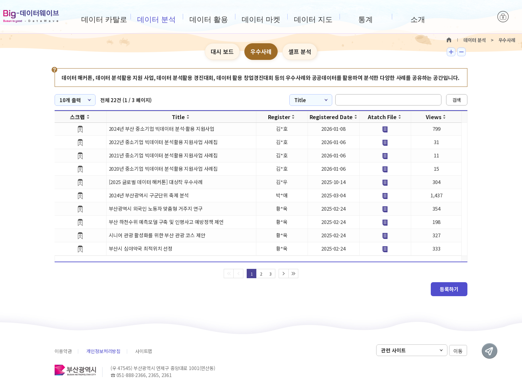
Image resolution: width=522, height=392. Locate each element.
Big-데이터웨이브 (31, 16)
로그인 (503, 16)
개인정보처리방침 (103, 351)
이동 (458, 350)
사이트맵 (143, 351)
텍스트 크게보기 (451, 52)
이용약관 (63, 351)
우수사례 (261, 51)
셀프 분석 (299, 51)
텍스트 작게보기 (461, 52)
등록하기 (449, 289)
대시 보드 (222, 51)
